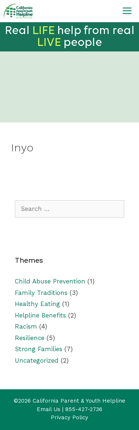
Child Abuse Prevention (50, 281)
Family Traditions (41, 292)
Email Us (48, 409)
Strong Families (38, 349)
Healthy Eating (37, 304)
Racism (26, 326)
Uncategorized (37, 360)
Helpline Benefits (40, 315)
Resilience (29, 338)
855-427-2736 (83, 409)
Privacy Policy (69, 417)
